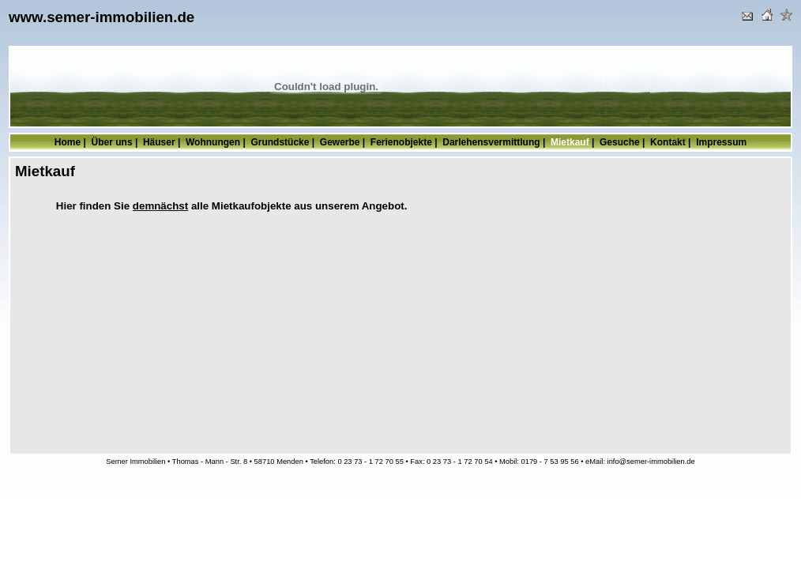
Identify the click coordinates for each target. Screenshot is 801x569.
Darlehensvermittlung (491, 142)
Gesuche (620, 142)
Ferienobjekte (401, 142)
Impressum (721, 142)
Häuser (159, 142)
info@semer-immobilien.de (651, 461)
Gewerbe (340, 142)
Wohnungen (213, 142)
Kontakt (668, 142)
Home (68, 142)
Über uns (112, 142)
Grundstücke (279, 142)
